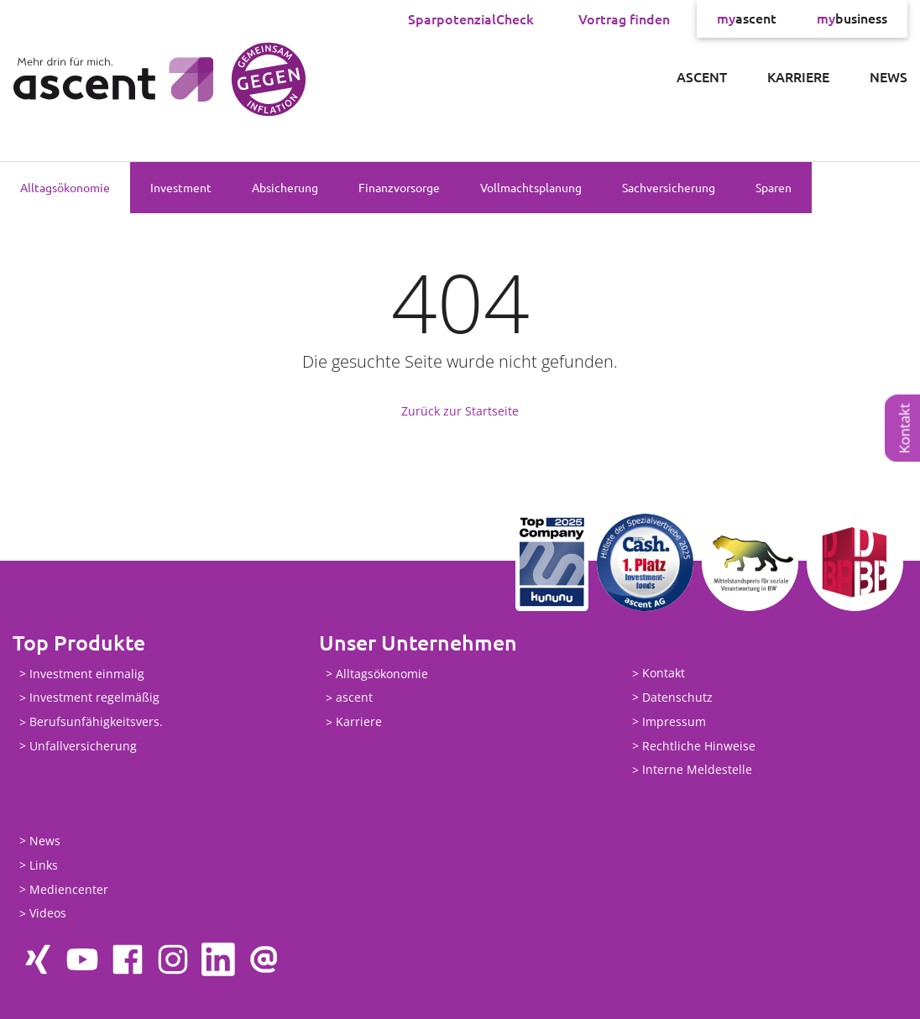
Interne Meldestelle (697, 770)
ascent (746, 18)
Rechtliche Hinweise (698, 746)
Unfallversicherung (83, 746)
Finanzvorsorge (399, 187)
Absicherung (285, 187)
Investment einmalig (86, 674)
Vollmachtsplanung (531, 187)
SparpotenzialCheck (471, 18)
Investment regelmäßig (94, 698)
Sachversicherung (668, 187)
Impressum (674, 721)
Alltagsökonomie (65, 187)
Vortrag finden (624, 18)
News (888, 76)
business (852, 18)
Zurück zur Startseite (460, 411)
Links (43, 865)
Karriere (798, 76)
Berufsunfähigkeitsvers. (96, 722)
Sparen (773, 187)
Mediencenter (68, 889)
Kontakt (904, 428)
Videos (47, 914)
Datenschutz (677, 697)
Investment (181, 187)
